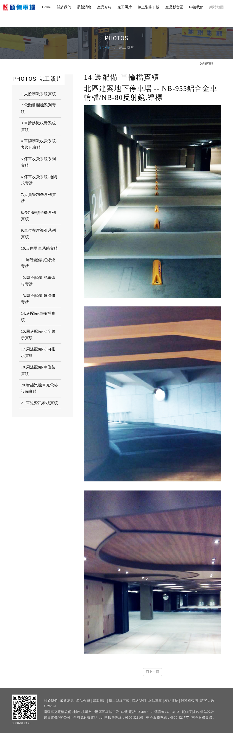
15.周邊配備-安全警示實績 (38, 334)
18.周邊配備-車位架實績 (38, 370)
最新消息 (84, 7)
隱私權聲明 (189, 702)
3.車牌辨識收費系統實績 (38, 126)
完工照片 (124, 7)
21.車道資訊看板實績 (39, 403)
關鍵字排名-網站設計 (198, 713)
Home (46, 7)
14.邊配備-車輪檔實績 (38, 316)
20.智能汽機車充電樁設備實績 (39, 388)
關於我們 (64, 7)
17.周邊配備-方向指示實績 (38, 352)
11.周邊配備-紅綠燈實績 (38, 263)
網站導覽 (155, 702)
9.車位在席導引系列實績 (38, 233)
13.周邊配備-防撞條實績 (38, 299)
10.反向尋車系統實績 (39, 248)
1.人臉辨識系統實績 (38, 94)
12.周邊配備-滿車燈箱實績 (38, 281)
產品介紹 (104, 7)
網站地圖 (216, 7)
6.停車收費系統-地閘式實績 (39, 180)
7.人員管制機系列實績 (38, 198)
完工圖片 (99, 702)
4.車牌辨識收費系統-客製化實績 (39, 144)
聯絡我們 (196, 7)
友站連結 (171, 702)
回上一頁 (152, 672)
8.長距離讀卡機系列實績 (38, 216)
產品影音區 (174, 7)
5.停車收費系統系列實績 (38, 162)
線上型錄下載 (148, 7)
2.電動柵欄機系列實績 (38, 108)
